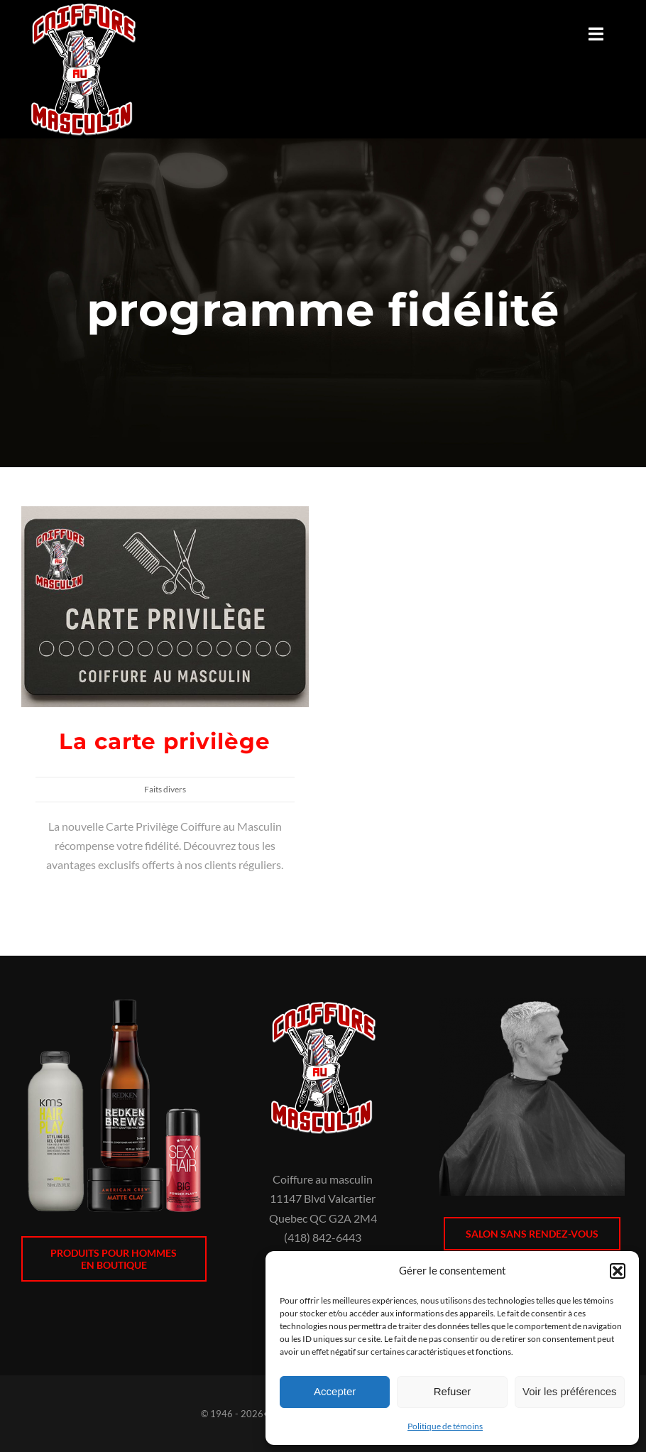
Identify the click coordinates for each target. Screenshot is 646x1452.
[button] (618, 1271)
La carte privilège (164, 741)
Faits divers (165, 789)
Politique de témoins (445, 1426)
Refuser (452, 1391)
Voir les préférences (569, 1391)
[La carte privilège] (165, 516)
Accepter (335, 1391)
